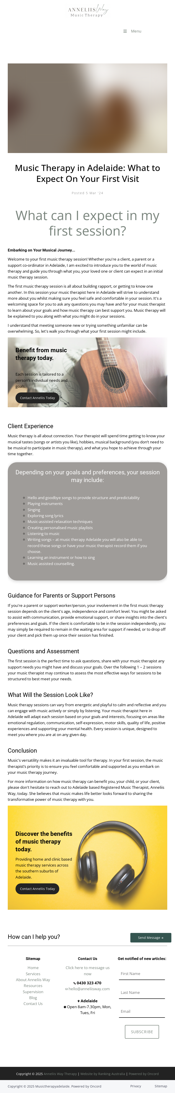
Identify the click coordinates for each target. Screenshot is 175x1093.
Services (33, 973)
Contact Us (33, 1003)
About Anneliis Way (33, 979)
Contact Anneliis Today (35, 395)
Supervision (33, 991)
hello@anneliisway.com (87, 988)
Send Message (143, 935)
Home (33, 967)
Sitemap (161, 1086)
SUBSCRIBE (142, 1031)
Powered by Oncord (144, 1074)
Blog (33, 997)
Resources (33, 985)
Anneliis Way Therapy (60, 1074)
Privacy (135, 1086)
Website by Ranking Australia (102, 1074)
